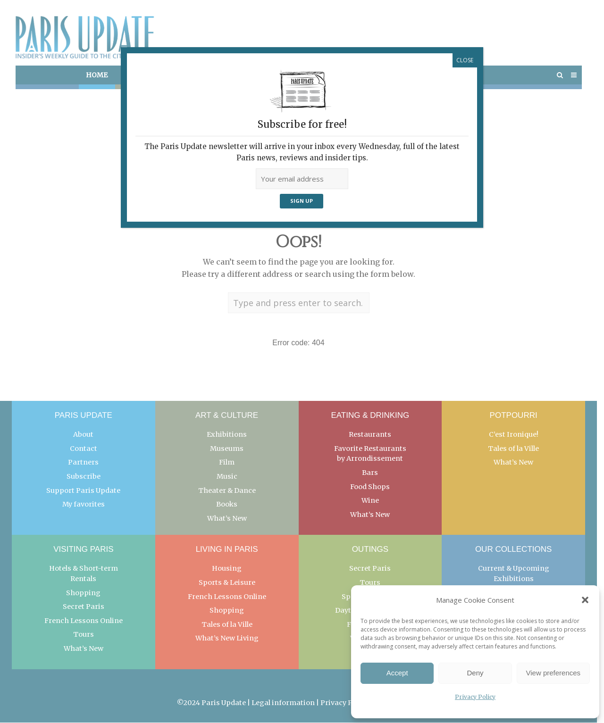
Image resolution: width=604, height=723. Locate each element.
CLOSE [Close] (464, 60)
